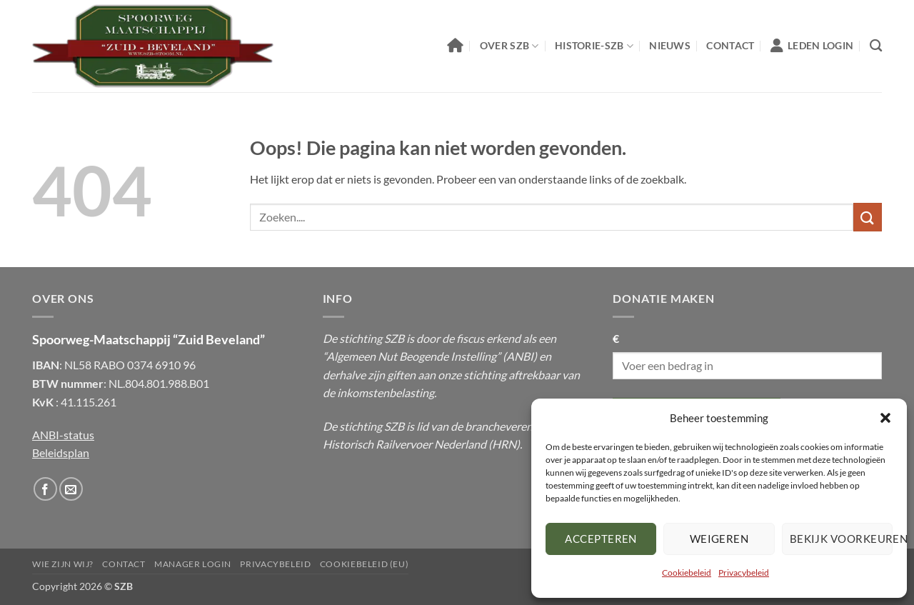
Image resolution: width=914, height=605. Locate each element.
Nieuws (669, 45)
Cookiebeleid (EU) (364, 564)
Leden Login (811, 46)
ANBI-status (63, 434)
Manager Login (192, 564)
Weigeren (719, 538)
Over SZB (509, 46)
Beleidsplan (60, 452)
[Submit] (867, 217)
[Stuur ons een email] (71, 489)
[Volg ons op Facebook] (45, 489)
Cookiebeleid (686, 572)
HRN (504, 444)
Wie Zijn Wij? (63, 564)
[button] (885, 418)
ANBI (519, 356)
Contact (730, 45)
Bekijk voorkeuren (841, 538)
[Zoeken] (876, 46)
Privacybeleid (743, 572)
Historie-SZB (594, 46)
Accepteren (601, 538)
